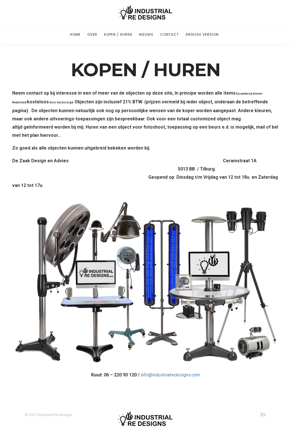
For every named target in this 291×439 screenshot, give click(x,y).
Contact (169, 34)
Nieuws (146, 34)
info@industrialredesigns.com (170, 375)
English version (202, 34)
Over (92, 34)
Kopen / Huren (118, 34)
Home (75, 34)
